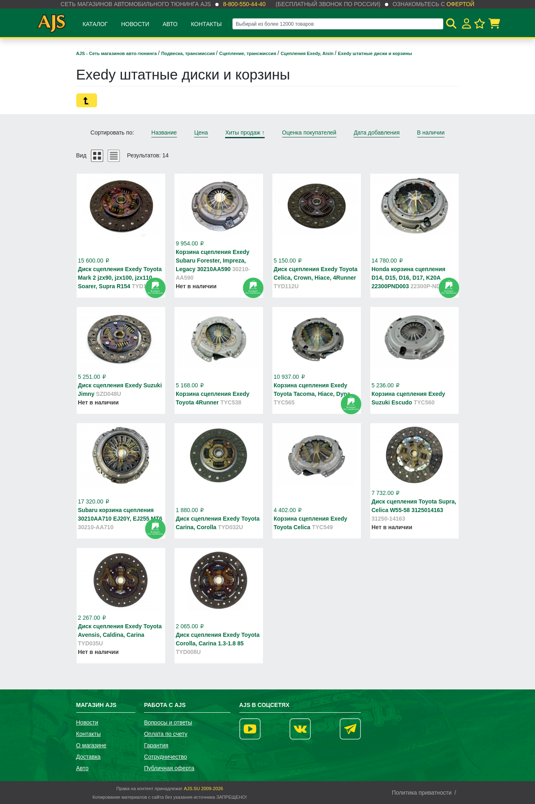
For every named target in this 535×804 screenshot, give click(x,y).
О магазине (91, 745)
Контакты (206, 24)
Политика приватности (422, 792)
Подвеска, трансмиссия (188, 53)
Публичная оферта (169, 768)
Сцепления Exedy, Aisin (308, 53)
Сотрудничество (165, 756)
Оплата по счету (165, 734)
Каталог (95, 24)
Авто (170, 24)
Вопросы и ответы (168, 722)
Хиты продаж (245, 132)
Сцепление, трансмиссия (248, 53)
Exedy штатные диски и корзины (375, 53)
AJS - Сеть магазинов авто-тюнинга (117, 53)
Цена (201, 132)
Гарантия (156, 745)
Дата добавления (377, 132)
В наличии (431, 132)
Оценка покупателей (309, 132)
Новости (135, 24)
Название (164, 132)
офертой (460, 4)
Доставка (88, 756)
